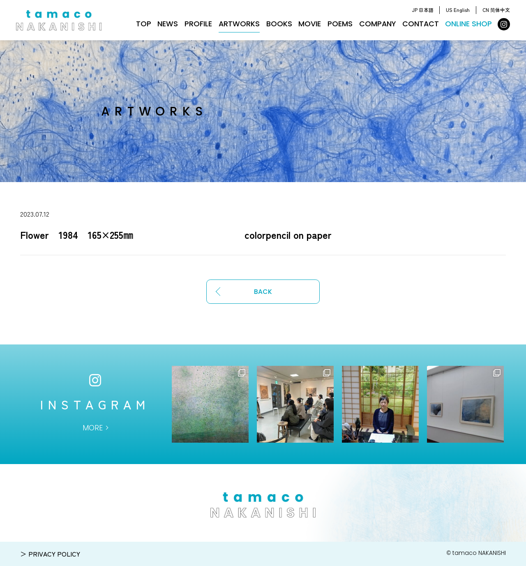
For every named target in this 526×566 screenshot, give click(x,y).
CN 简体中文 (496, 9)
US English (458, 9)
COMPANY (377, 23)
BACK (263, 291)
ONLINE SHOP (468, 23)
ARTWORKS (239, 23)
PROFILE (198, 23)
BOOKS (279, 23)
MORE (93, 428)
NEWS (167, 23)
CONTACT (420, 23)
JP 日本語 (423, 9)
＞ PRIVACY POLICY (50, 554)
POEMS (340, 23)
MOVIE (309, 23)
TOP (143, 23)
